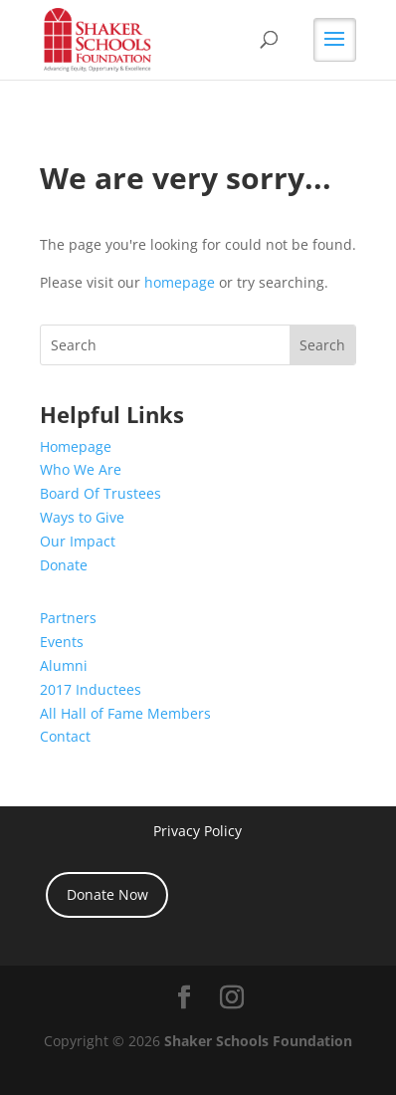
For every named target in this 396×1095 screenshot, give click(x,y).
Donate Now (107, 894)
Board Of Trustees (100, 493)
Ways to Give (82, 517)
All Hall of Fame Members (125, 713)
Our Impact (77, 541)
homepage (179, 282)
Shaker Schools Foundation (258, 1040)
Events (62, 641)
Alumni (64, 665)
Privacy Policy (197, 830)
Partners (68, 617)
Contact (65, 736)
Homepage (75, 446)
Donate (64, 564)
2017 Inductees (90, 689)
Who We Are (80, 469)
